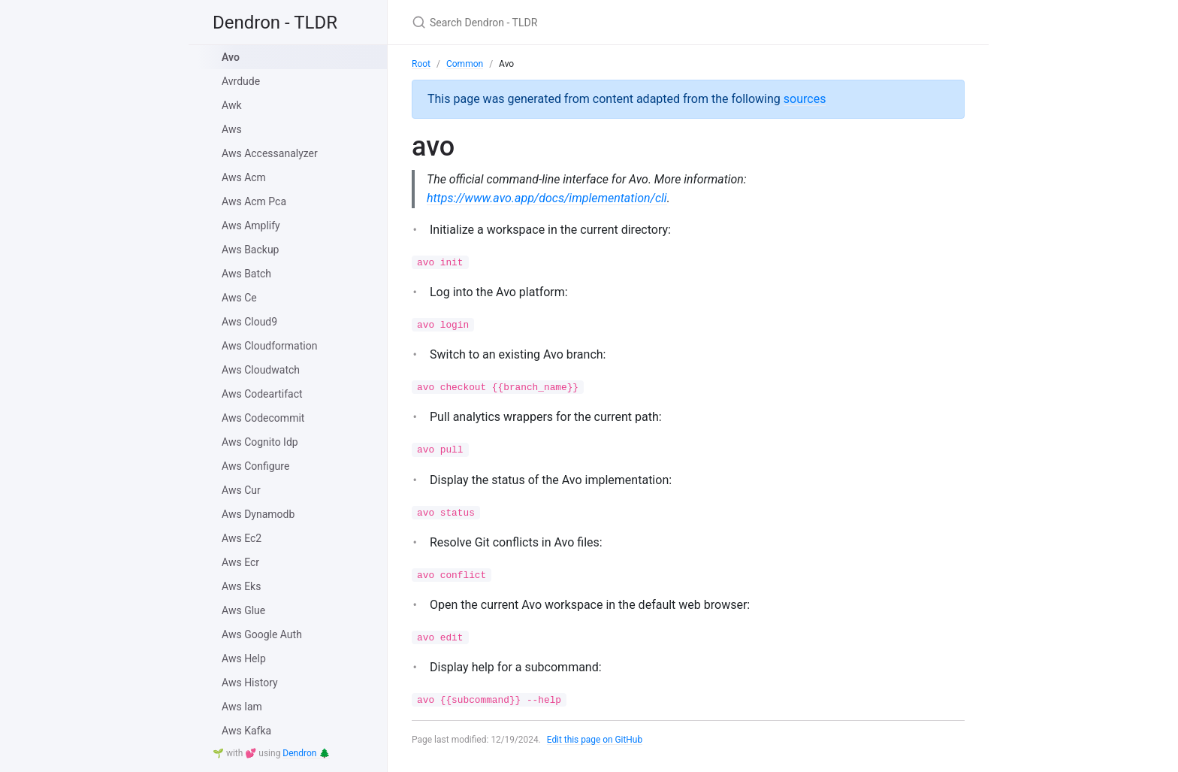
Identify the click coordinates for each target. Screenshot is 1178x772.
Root (421, 64)
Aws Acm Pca (254, 201)
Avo (231, 57)
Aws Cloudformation (269, 346)
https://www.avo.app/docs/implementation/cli (547, 198)
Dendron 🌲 (306, 753)
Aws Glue (243, 610)
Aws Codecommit (263, 418)
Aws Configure (255, 466)
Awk (232, 105)
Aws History (250, 683)
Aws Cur (241, 490)
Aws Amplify (251, 225)
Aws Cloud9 (249, 322)
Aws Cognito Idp (260, 442)
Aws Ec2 (241, 538)
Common (464, 64)
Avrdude (241, 81)
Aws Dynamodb (258, 514)
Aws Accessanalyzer (270, 153)
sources (805, 99)
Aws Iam (242, 707)
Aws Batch (246, 274)
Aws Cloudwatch (261, 370)
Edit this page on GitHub (595, 739)
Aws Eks (241, 586)
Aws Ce (239, 298)
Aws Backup (250, 250)
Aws (232, 129)
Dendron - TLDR (275, 22)
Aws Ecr (240, 562)
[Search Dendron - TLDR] (589, 22)
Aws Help (244, 658)
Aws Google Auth (262, 634)
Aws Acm (244, 177)
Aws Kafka (246, 731)
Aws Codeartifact (262, 394)
